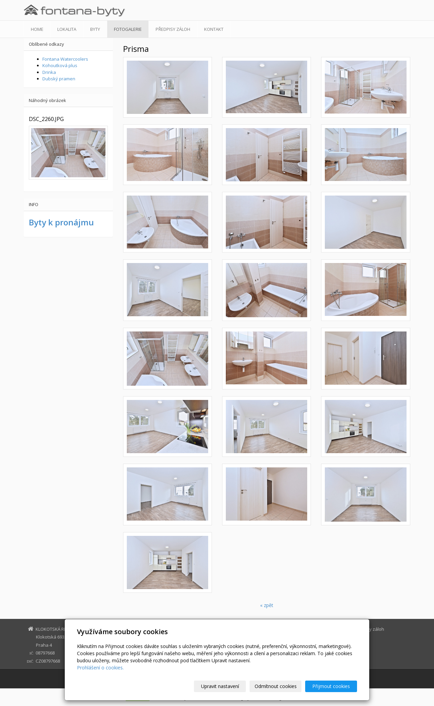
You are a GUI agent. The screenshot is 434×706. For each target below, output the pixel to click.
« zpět (266, 605)
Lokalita (66, 29)
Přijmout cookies (331, 686)
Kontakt (213, 29)
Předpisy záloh (173, 29)
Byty (95, 29)
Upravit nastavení (220, 686)
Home (37, 29)
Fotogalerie (128, 29)
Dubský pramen (58, 79)
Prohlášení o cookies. (100, 667)
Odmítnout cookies (276, 686)
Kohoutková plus (59, 65)
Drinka (49, 72)
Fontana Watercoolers (65, 59)
